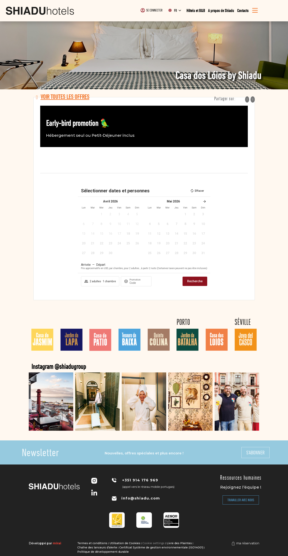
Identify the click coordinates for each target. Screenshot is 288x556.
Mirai (57, 543)
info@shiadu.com (140, 498)
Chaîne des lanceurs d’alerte (97, 547)
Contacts (243, 10)
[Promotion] (139, 282)
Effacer (197, 191)
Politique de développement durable (103, 551)
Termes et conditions (92, 543)
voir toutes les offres (65, 96)
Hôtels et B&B (195, 10)
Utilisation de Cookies (125, 543)
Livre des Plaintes (179, 543)
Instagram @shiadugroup (89, 366)
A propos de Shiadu (221, 10)
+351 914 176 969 (140, 480)
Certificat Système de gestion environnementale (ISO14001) (161, 547)
